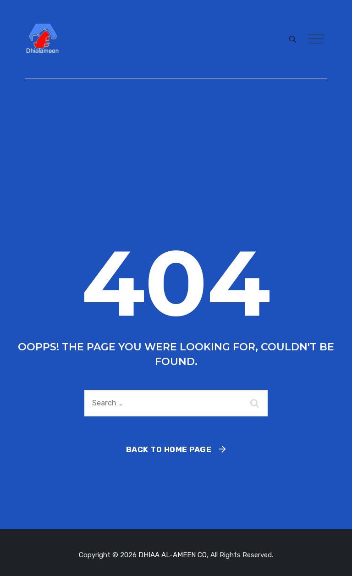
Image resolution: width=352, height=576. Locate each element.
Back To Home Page (169, 449)
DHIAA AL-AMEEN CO (172, 555)
